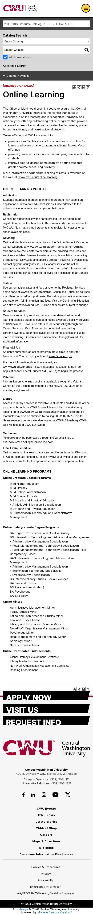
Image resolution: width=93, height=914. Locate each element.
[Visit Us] (46, 708)
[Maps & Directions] (46, 841)
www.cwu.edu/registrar (36, 292)
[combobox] (46, 23)
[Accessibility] (45, 880)
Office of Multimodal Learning (28, 108)
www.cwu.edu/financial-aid (20, 366)
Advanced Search (14, 65)
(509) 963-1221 (61, 783)
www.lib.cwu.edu (31, 411)
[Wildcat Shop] (46, 828)
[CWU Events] (46, 808)
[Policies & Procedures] (46, 867)
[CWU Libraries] (46, 821)
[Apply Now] (46, 695)
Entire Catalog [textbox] (13, 41)
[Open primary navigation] (86, 8)
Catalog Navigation (19, 75)
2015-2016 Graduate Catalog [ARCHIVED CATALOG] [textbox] (39, 24)
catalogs (22, 909)
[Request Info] (46, 720)
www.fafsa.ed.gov (60, 356)
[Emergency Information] (46, 886)
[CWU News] (46, 815)
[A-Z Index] (46, 847)
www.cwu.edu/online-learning (38, 177)
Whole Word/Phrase (20, 57)
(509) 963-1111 (59, 779)
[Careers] (46, 834)
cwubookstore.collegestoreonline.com (28, 442)
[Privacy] (45, 873)
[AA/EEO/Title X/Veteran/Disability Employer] (46, 893)
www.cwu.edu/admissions (37, 204)
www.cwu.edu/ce (28, 305)
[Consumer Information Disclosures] (46, 854)
